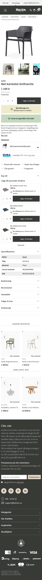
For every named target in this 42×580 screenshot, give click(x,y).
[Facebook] (3, 491)
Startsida (5, 16)
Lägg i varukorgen (29, 101)
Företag (16, 3)
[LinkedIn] (25, 491)
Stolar (23, 16)
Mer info (4, 135)
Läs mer (31, 155)
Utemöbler (15, 16)
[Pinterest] (18, 491)
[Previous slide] (6, 69)
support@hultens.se (31, 3)
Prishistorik (5, 94)
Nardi (3, 81)
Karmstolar (32, 16)
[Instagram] (11, 491)
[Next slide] (36, 69)
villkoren (20, 482)
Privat (6, 3)
